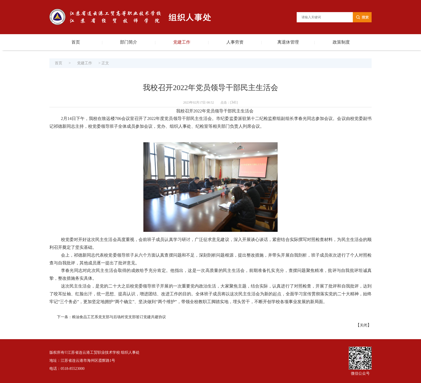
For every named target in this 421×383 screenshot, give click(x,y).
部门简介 (128, 42)
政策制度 (341, 42)
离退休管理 (288, 42)
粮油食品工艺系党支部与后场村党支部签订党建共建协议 (119, 317)
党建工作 (181, 42)
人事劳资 (235, 42)
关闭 (363, 325)
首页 (75, 42)
